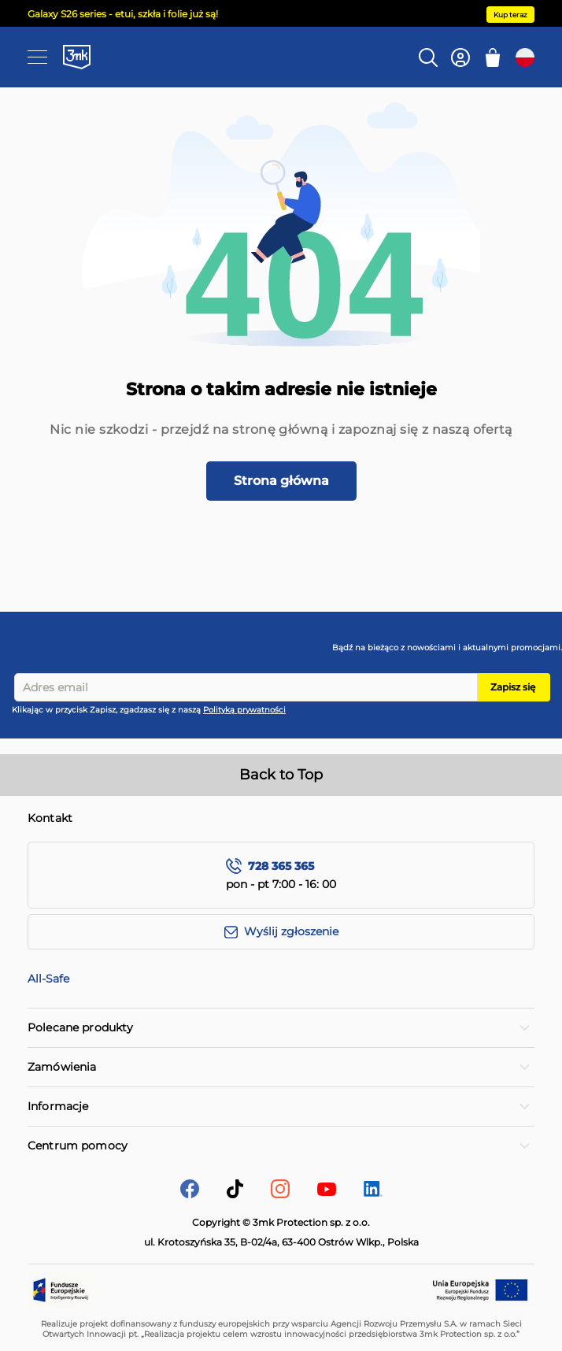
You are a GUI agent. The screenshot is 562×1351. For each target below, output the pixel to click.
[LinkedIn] (373, 1192)
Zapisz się (512, 687)
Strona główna (281, 480)
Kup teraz (510, 14)
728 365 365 (281, 866)
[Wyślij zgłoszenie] (281, 932)
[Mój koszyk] (492, 57)
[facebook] (189, 1193)
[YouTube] (326, 1191)
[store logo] (77, 56)
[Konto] (460, 57)
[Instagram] (280, 1193)
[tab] (281, 1028)
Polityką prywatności (244, 710)
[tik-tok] (235, 1193)
